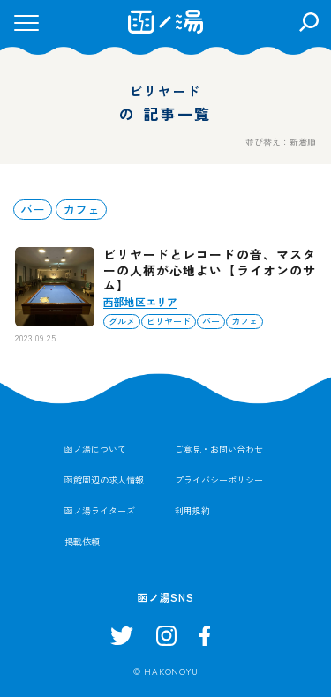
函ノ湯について (95, 448)
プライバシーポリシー (219, 479)
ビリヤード (169, 320)
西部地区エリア (140, 301)
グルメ (122, 320)
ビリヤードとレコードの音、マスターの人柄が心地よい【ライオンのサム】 (209, 269)
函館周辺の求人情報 (104, 479)
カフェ (81, 209)
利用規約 (192, 510)
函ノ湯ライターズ (99, 510)
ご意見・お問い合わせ (219, 448)
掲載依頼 (82, 541)
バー (32, 209)
